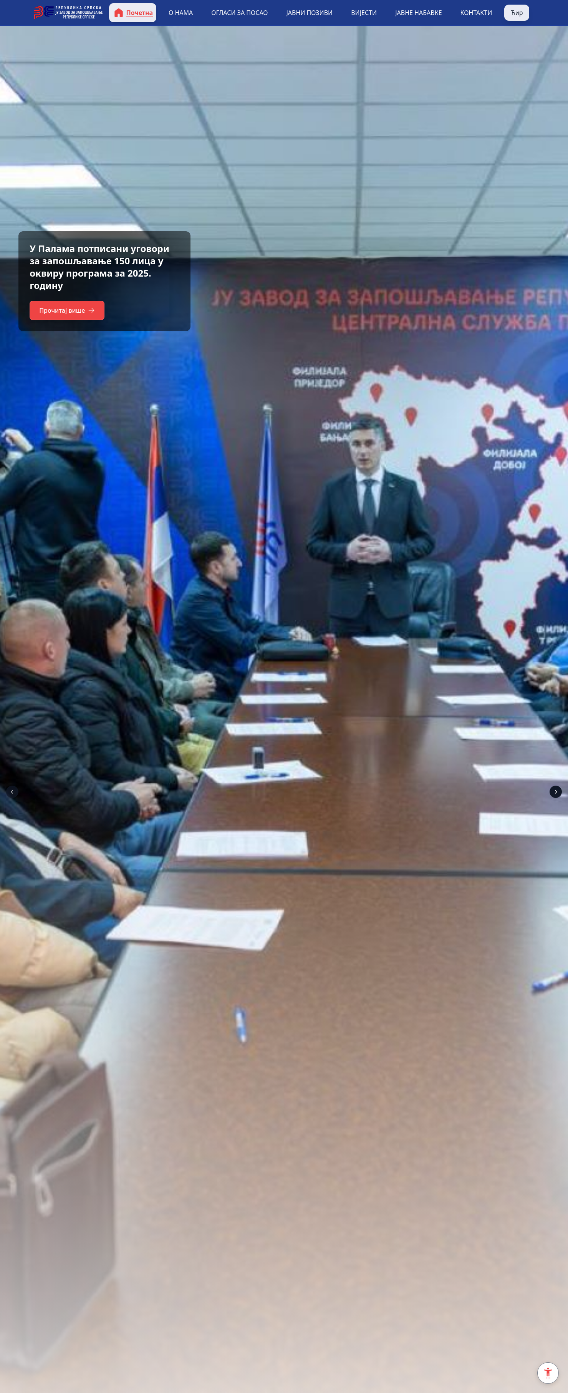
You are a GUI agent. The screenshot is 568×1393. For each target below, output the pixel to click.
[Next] (556, 792)
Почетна (133, 13)
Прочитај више (68, 310)
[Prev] (12, 792)
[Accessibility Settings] (548, 1373)
